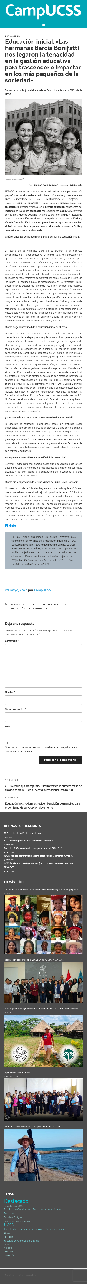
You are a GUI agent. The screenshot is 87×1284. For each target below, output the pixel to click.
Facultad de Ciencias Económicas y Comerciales (34, 1229)
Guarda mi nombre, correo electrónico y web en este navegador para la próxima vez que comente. (41, 749)
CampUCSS (42, 590)
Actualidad (12, 36)
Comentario (11, 640)
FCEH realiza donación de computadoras (23, 833)
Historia (7, 1244)
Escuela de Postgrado (13, 1217)
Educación (9, 1213)
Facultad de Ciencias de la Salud (21, 1240)
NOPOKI (8, 1248)
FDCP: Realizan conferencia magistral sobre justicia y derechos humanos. (38, 855)
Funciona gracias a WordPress (21, 1275)
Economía (8, 1252)
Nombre (10, 692)
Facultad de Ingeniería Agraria (17, 1221)
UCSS (9, 1224)
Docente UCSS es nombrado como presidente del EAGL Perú (33, 848)
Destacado (16, 1201)
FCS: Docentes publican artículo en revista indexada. (28, 840)
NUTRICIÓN (9, 1255)
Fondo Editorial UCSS (13, 1206)
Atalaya (7, 1233)
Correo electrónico (15, 709)
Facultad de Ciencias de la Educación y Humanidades (33, 1209)
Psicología (8, 1237)
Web (7, 726)
